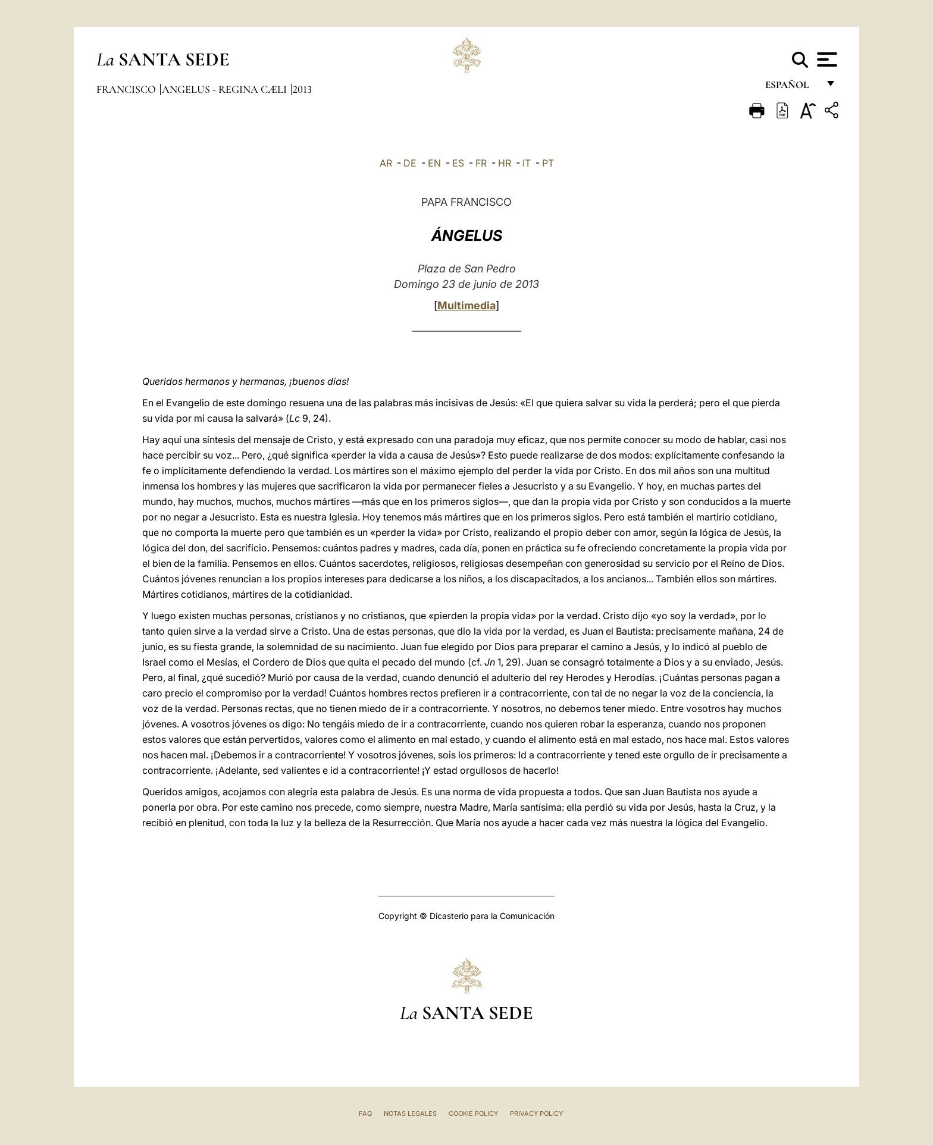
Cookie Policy (473, 1113)
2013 (302, 89)
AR (386, 163)
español (791, 88)
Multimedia (466, 305)
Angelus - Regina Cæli (225, 89)
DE (410, 163)
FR (481, 163)
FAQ (365, 1113)
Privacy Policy (536, 1113)
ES (458, 163)
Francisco (127, 89)
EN (434, 163)
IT (526, 163)
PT (548, 163)
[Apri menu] (825, 59)
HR (504, 163)
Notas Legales (410, 1113)
